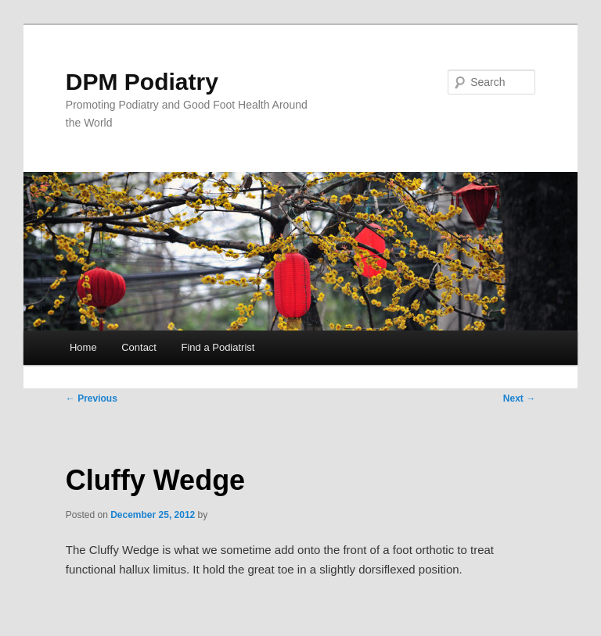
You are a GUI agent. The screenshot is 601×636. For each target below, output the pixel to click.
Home (83, 347)
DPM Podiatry (142, 82)
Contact (139, 347)
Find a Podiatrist (217, 347)
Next (519, 398)
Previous (91, 398)
